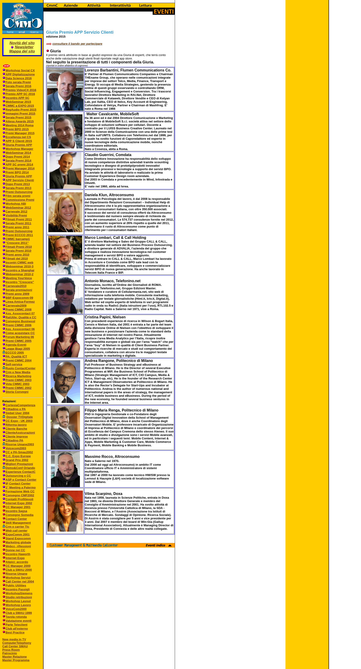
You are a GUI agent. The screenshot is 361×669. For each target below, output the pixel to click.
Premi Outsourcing (19, 192)
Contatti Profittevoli (19, 499)
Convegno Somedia (19, 515)
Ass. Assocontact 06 (20, 329)
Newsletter (24, 47)
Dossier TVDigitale (19, 417)
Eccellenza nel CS (18, 137)
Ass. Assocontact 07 (20, 313)
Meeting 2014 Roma (19, 125)
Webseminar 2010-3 (19, 266)
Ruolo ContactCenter (18, 368)
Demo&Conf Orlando (20, 468)
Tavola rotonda (16, 617)
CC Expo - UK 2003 (19, 421)
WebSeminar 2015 (18, 102)
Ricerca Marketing (18, 376)
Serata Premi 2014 (18, 160)
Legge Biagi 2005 (18, 348)
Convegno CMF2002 (20, 495)
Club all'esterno (17, 628)
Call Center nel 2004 (20, 581)
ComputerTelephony (16, 643)
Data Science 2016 (19, 78)
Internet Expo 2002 (19, 503)
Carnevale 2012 (16, 211)
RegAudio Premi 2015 (21, 109)
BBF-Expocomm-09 (19, 297)
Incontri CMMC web (19, 262)
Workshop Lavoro (18, 605)
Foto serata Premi (18, 82)
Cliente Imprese (17, 436)
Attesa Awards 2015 (20, 121)
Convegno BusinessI (20, 321)
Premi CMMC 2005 (19, 341)
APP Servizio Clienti (20, 180)
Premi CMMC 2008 (19, 309)
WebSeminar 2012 (18, 207)
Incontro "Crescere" (20, 282)
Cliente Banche (16, 428)
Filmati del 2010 (17, 258)
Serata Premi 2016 (18, 86)
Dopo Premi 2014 (18, 156)
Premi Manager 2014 (20, 168)
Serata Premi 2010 (18, 250)
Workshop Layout (18, 601)
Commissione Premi (20, 199)
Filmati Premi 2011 (19, 219)
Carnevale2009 (16, 305)
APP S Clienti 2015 (19, 141)
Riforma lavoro (16, 424)
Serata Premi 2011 (18, 223)
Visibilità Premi (16, 215)
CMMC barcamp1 (18, 239)
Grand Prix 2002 (17, 460)
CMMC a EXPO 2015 (20, 105)
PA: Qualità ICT (16, 356)
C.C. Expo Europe (18, 456)
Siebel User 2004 (17, 413)
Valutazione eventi (19, 620)
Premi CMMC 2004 (19, 360)
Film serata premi (18, 196)
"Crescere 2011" (17, 243)
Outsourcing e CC (18, 475)
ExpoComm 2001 (18, 534)
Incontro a (13, 270)
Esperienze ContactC (20, 472)
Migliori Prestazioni (19, 464)
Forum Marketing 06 (20, 337)
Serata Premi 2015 (18, 117)
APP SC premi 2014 (19, 164)
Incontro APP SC (17, 98)
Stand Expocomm (18, 538)
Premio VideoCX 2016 (21, 90)
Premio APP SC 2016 (20, 94)
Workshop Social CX (20, 70)
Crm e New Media (18, 372)
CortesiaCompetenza (20, 405)
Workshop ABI (16, 203)
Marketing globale (18, 542)
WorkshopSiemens (19, 593)
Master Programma (15, 660)
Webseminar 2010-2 (19, 274)
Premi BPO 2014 (17, 172)
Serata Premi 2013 (18, 188)
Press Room (11, 649)
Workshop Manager (19, 149)
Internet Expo (15, 558)
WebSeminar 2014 (18, 152)
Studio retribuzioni (19, 597)
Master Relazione (14, 656)
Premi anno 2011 (17, 227)
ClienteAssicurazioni (20, 432)
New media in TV (14, 639)
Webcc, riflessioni (18, 546)
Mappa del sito (22, 51)
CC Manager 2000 (18, 566)
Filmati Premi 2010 (19, 247)
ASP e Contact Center (21, 479)
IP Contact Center (18, 483)
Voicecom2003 (16, 448)
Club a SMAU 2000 (19, 569)
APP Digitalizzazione (20, 74)
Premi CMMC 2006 (19, 325)
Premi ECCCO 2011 (19, 235)
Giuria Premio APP (19, 145)
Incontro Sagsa (16, 511)
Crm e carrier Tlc (17, 526)
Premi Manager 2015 (20, 133)
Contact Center (16, 519)
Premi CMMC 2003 (19, 380)
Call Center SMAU (15, 646)
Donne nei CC (15, 550)
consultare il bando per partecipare (77, 43)
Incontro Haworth (18, 554)
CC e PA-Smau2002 (17, 452)
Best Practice (15, 632)
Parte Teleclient (16, 624)
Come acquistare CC (20, 333)
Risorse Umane (16, 573)
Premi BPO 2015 (17, 129)
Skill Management (18, 522)
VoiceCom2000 (16, 609)
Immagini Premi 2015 (20, 113)
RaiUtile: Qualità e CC (21, 317)
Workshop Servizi (18, 577)
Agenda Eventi (16, 344)
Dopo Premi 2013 (18, 184)
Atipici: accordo (17, 562)
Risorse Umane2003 (20, 444)
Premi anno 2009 (17, 294)
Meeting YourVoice (19, 278)
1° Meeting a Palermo (21, 487)
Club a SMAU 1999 (19, 613)
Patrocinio (9, 653)
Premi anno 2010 (17, 254)
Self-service (14, 364)
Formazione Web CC (20, 491)
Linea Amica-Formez (20, 301)
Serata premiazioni (19, 290)
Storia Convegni (15, 392)
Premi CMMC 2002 (19, 388)
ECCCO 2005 (15, 352)
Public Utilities (16, 585)
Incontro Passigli (18, 589)
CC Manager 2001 (18, 507)
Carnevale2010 (16, 286)
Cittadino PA (14, 440)
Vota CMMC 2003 (17, 384)
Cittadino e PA (16, 409)
